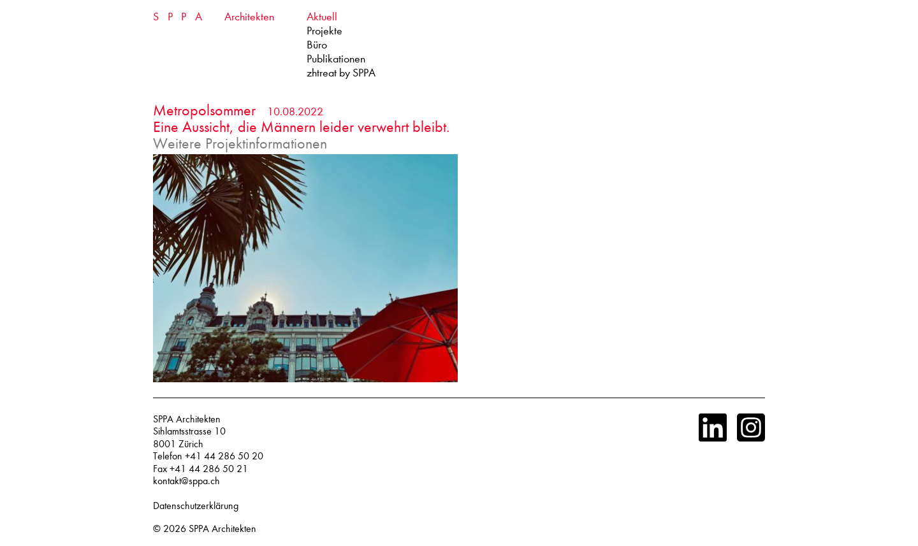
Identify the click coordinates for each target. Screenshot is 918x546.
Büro (317, 45)
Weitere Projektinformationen (240, 143)
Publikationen (336, 59)
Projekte (324, 31)
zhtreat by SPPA (341, 73)
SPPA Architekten (222, 529)
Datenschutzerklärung (195, 506)
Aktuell (322, 17)
